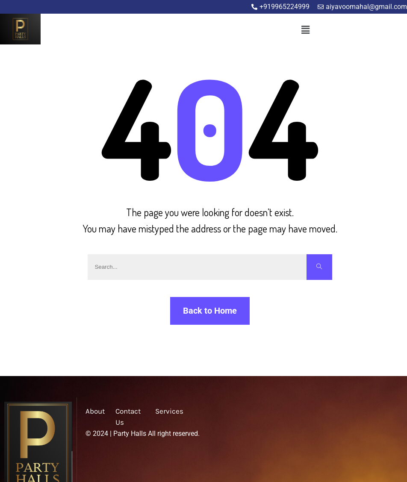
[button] (305, 30)
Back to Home (210, 311)
